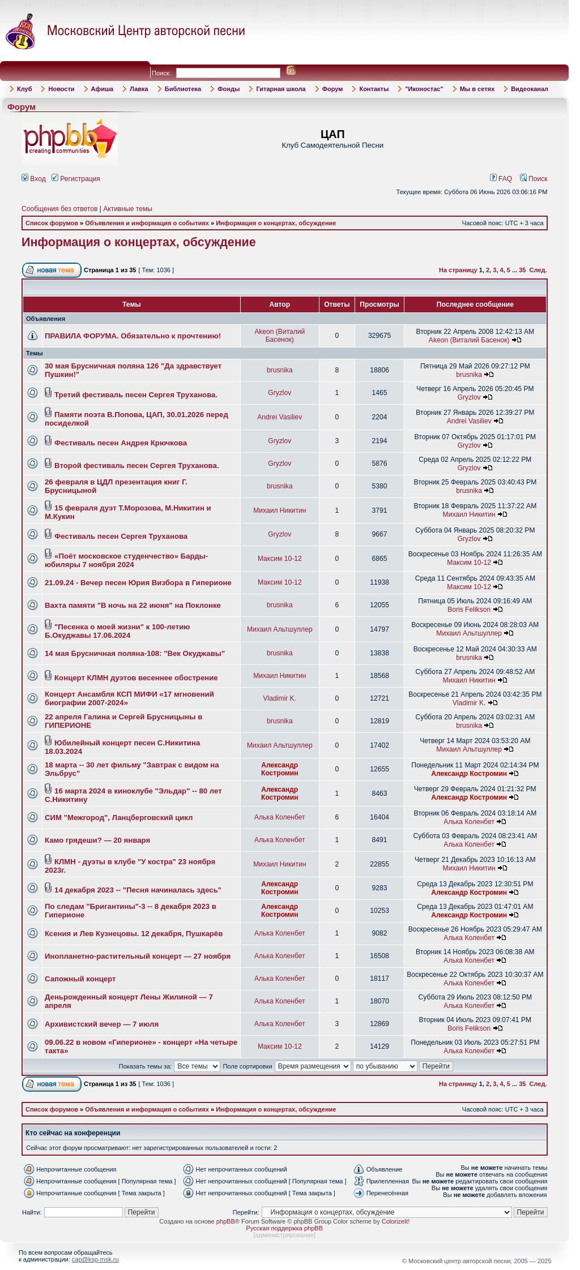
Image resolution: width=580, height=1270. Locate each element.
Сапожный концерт (80, 979)
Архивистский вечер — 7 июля (102, 1024)
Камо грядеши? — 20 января (97, 840)
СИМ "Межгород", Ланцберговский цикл (119, 817)
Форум (332, 88)
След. (538, 270)
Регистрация (76, 179)
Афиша (102, 88)
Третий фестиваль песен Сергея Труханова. (136, 395)
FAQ (501, 179)
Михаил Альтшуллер (280, 629)
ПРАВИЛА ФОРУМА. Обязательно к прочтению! (133, 336)
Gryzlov (279, 393)
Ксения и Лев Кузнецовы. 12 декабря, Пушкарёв (134, 933)
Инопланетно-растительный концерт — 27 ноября (138, 956)
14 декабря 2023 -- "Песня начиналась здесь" (137, 890)
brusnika (280, 370)
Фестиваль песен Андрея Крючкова (120, 443)
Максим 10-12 (280, 559)
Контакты (374, 88)
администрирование (284, 1235)
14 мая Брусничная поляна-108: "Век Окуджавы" (135, 653)
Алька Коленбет (279, 817)
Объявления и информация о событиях (147, 223)
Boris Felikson (469, 609)
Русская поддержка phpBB (284, 1228)
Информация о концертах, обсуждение (276, 223)
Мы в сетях (477, 88)
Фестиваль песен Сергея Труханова (120, 536)
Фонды (229, 88)
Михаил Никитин (279, 510)
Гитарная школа (280, 88)
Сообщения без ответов (59, 209)
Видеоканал (529, 88)
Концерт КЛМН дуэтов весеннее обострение (136, 677)
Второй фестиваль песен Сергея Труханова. (136, 465)
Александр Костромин (279, 769)
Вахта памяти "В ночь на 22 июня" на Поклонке (133, 605)
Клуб (24, 88)
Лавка (139, 88)
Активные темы (127, 209)
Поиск (534, 179)
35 (522, 270)
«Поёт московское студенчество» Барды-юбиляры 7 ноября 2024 (126, 560)
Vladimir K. (279, 698)
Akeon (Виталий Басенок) (279, 336)
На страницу (458, 270)
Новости (61, 88)
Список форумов (51, 223)
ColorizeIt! (396, 1221)
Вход (34, 179)
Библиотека (183, 88)
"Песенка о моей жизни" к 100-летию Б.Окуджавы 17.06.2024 (117, 631)
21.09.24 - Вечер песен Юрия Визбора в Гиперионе (138, 582)
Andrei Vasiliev (279, 417)
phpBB (225, 1221)
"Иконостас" (424, 88)
